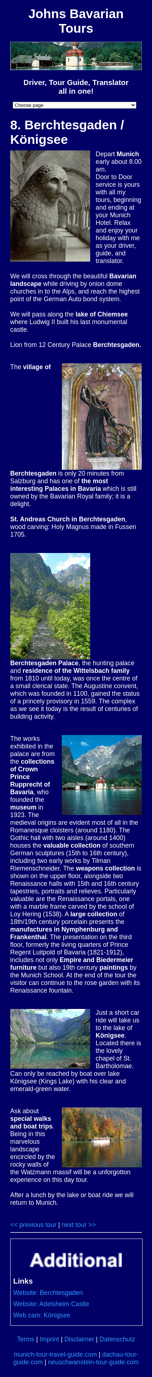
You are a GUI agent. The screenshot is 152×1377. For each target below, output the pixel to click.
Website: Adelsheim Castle (51, 1304)
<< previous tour (33, 1224)
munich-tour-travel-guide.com (55, 1354)
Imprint (49, 1339)
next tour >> (79, 1224)
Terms (26, 1339)
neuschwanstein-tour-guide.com (93, 1362)
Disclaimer (79, 1339)
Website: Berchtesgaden (48, 1292)
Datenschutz (117, 1339)
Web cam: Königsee (41, 1315)
